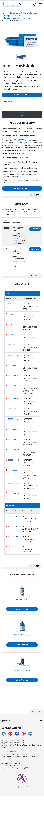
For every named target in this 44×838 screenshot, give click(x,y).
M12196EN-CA (13, 536)
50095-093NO (13, 439)
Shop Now (7, 101)
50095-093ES (13, 375)
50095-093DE (13, 355)
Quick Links (6, 720)
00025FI (11, 324)
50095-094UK (13, 470)
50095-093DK (13, 365)
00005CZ (11, 304)
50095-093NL (13, 429)
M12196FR (12, 547)
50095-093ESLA (14, 386)
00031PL (11, 334)
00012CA (11, 314)
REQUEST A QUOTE (22, 95)
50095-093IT (13, 409)
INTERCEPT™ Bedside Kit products (22, 212)
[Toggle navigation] (22, 114)
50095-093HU (13, 398)
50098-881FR (13, 493)
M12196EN (12, 516)
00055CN (11, 345)
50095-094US (13, 483)
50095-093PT (13, 450)
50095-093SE (13, 460)
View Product (22, 609)
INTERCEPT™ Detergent (23, 140)
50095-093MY (13, 419)
